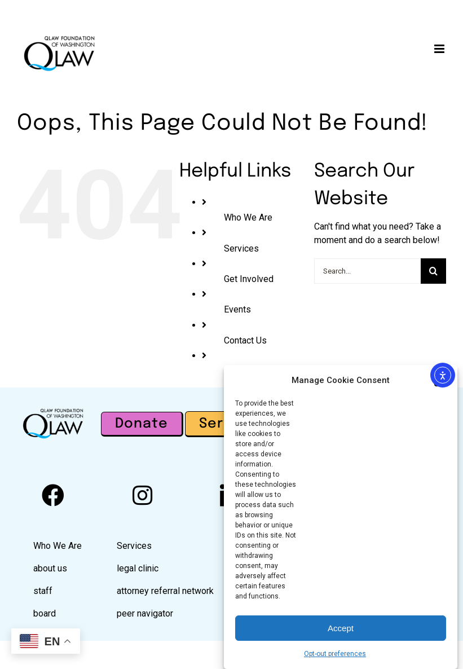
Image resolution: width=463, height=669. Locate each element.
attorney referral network (165, 591)
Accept (341, 630)
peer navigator (145, 613)
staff (42, 591)
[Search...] (367, 271)
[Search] (433, 271)
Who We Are (248, 217)
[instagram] (142, 495)
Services (241, 248)
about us (50, 568)
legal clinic (137, 568)
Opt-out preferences (335, 657)
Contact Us (245, 340)
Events (237, 309)
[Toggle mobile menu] (440, 49)
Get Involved (249, 279)
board (44, 613)
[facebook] (53, 495)
